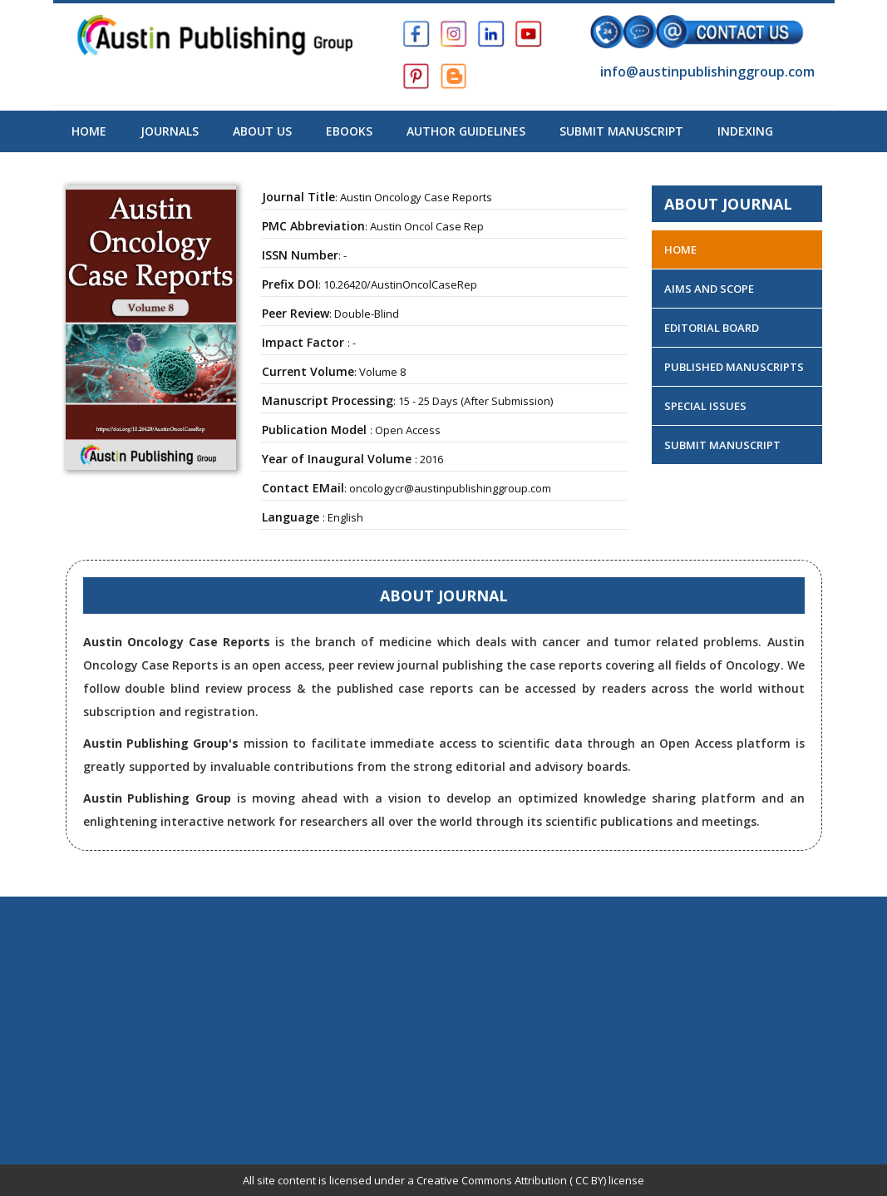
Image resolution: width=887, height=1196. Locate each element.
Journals (169, 131)
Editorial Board (711, 327)
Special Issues (705, 405)
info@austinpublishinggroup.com (706, 71)
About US (262, 131)
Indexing (745, 131)
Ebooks (349, 131)
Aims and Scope (709, 288)
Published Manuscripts (734, 366)
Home (88, 131)
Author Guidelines (466, 131)
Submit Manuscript (621, 131)
